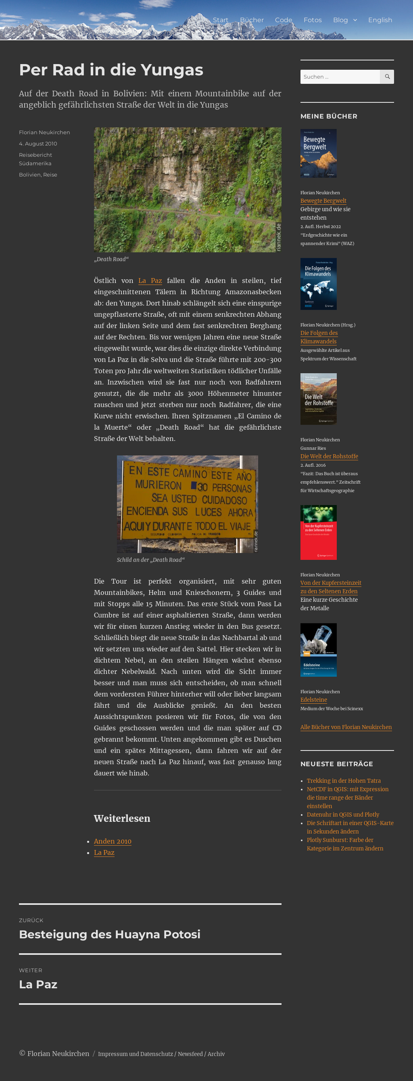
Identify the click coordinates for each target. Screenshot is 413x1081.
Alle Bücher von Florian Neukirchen (346, 727)
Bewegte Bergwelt (323, 200)
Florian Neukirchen (44, 132)
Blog (340, 20)
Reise (50, 174)
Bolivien (30, 174)
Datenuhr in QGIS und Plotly (343, 814)
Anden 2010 (112, 841)
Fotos (313, 20)
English (380, 20)
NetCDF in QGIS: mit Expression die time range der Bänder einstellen (348, 798)
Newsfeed (190, 1054)
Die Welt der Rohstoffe (329, 456)
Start (221, 20)
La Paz (150, 280)
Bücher (252, 20)
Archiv (216, 1054)
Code (283, 20)
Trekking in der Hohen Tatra (344, 780)
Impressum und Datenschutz (135, 1054)
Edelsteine (313, 699)
